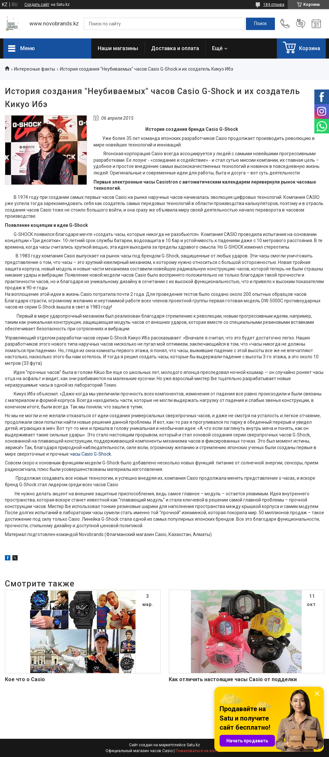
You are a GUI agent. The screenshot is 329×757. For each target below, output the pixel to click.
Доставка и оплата (175, 48)
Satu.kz (193, 745)
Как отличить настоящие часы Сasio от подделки (233, 679)
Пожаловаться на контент (200, 751)
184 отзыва (273, 4)
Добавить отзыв (300, 23)
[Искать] (260, 24)
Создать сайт (36, 4)
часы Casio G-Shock (90, 454)
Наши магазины (118, 48)
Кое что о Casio (25, 679)
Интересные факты (34, 69)
